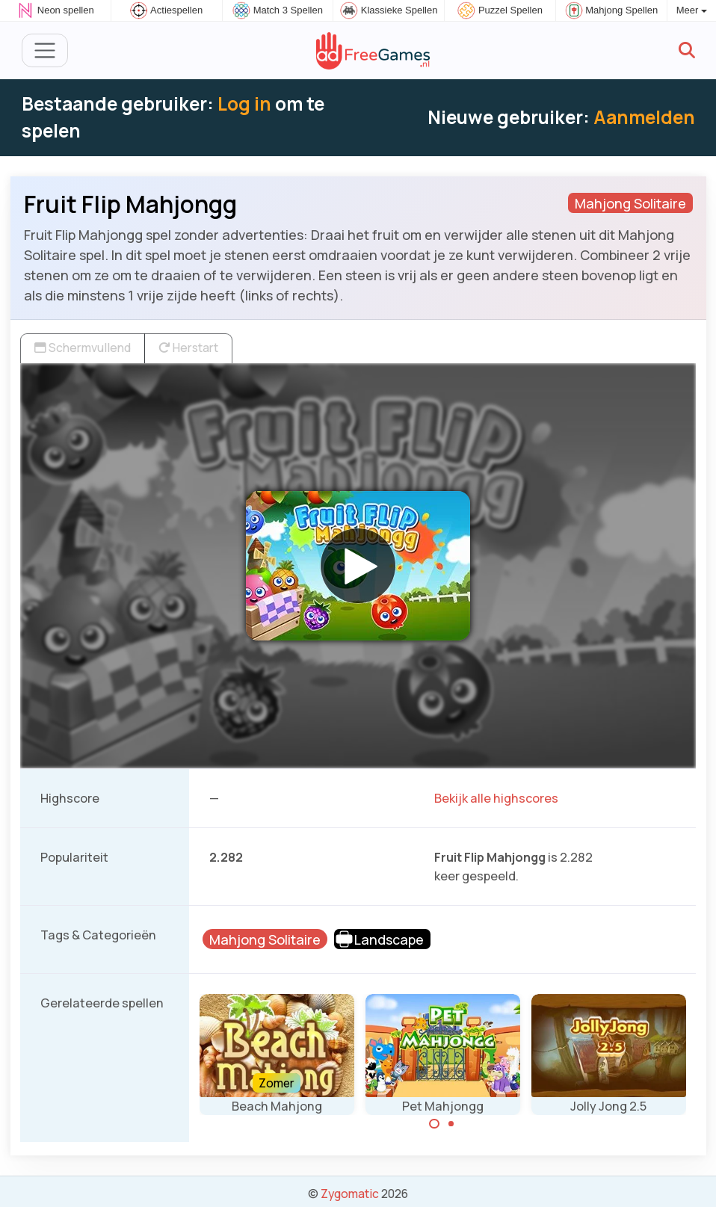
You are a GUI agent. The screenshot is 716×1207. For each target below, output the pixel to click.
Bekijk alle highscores (496, 798)
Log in (244, 103)
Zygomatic (350, 1193)
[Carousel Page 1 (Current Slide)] (434, 1124)
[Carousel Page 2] (451, 1124)
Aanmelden (644, 117)
